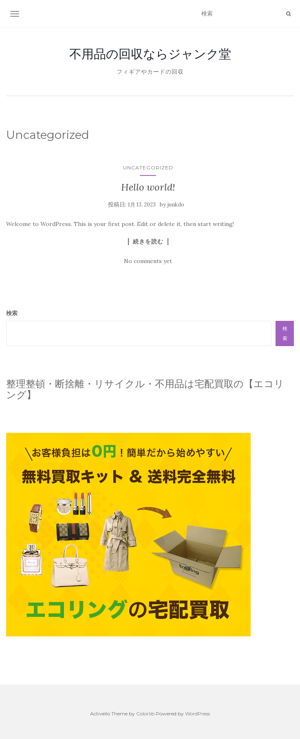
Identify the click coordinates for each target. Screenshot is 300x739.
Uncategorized (148, 167)
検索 (12, 313)
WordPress (197, 713)
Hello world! (148, 187)
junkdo (176, 204)
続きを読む (148, 241)
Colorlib (145, 713)
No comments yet (148, 261)
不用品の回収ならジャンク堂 (150, 54)
